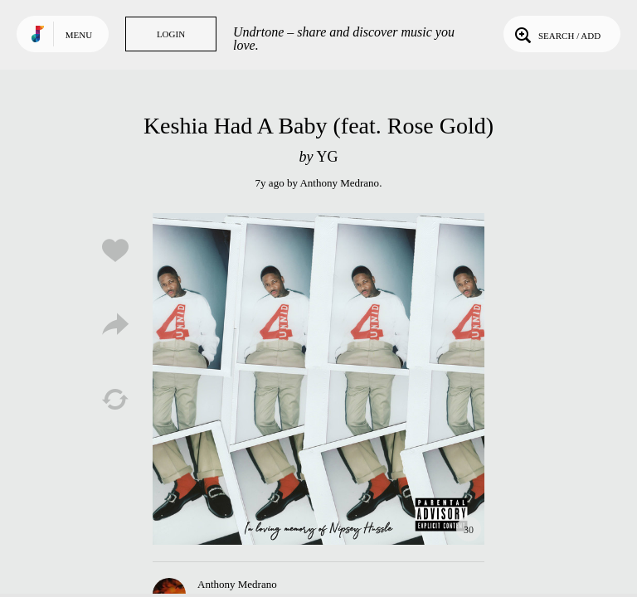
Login (171, 34)
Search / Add (556, 34)
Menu (79, 35)
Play (318, 379)
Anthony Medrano (339, 183)
